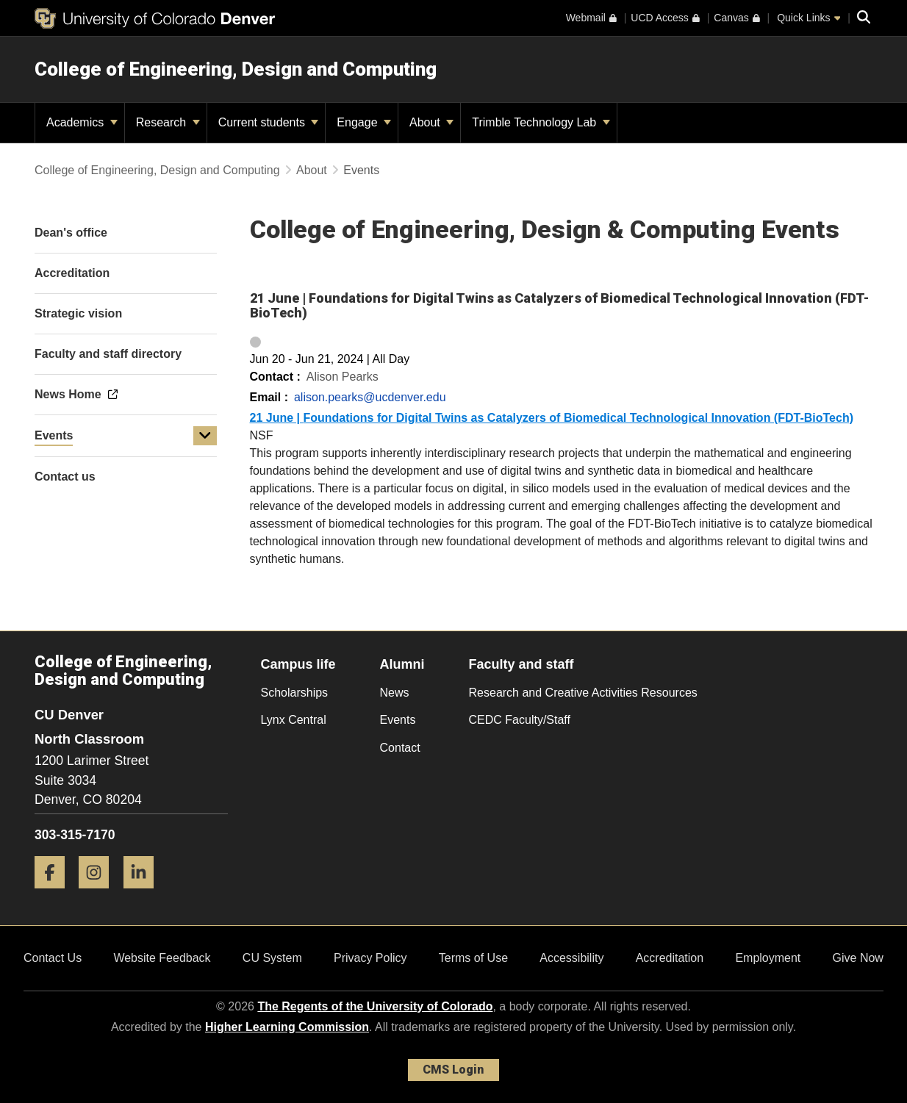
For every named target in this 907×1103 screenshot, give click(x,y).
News (394, 692)
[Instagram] (99, 894)
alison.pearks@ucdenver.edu (370, 397)
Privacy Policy (370, 958)
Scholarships (295, 692)
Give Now (858, 958)
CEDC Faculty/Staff (519, 720)
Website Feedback (161, 958)
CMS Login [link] (453, 1070)
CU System (272, 958)
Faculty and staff (521, 664)
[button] (205, 435)
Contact (400, 747)
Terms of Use (473, 958)
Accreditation (670, 958)
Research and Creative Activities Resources (583, 692)
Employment (767, 958)
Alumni (402, 664)
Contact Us (53, 958)
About (431, 122)
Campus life (298, 664)
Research (168, 122)
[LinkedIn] (144, 894)
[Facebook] (55, 894)
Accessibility (571, 958)
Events (54, 435)
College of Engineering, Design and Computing (236, 69)
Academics (82, 122)
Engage (364, 122)
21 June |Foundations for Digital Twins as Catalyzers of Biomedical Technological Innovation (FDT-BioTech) (551, 418)
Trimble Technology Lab (540, 122)
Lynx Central (293, 720)
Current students (268, 122)
